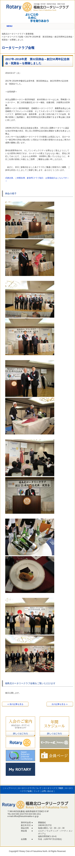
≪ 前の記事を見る (15, 704)
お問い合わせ (47, 791)
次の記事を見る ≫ (60, 704)
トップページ (10, 788)
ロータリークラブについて (30, 788)
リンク (37, 791)
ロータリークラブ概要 (53, 788)
